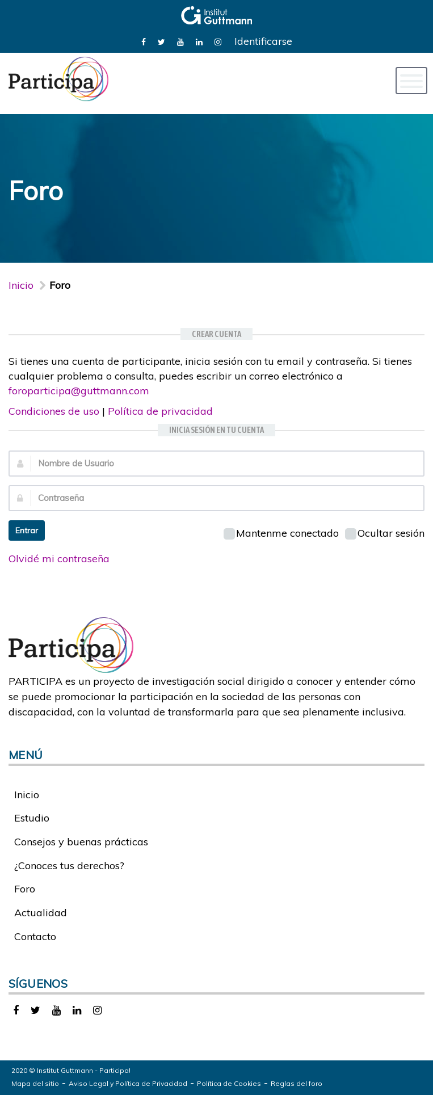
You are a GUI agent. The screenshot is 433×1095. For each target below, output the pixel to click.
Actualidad (40, 912)
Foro (24, 888)
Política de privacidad (160, 411)
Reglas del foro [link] (296, 1083)
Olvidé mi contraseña (59, 558)
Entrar (26, 530)
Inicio (21, 285)
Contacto (35, 936)
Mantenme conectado (281, 533)
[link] (143, 41)
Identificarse (263, 41)
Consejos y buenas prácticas (81, 841)
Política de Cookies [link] (229, 1083)
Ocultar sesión (384, 533)
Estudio (31, 817)
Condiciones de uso (54, 411)
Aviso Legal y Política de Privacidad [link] (128, 1083)
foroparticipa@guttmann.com (79, 390)
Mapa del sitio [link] (35, 1083)
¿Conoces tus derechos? (69, 865)
